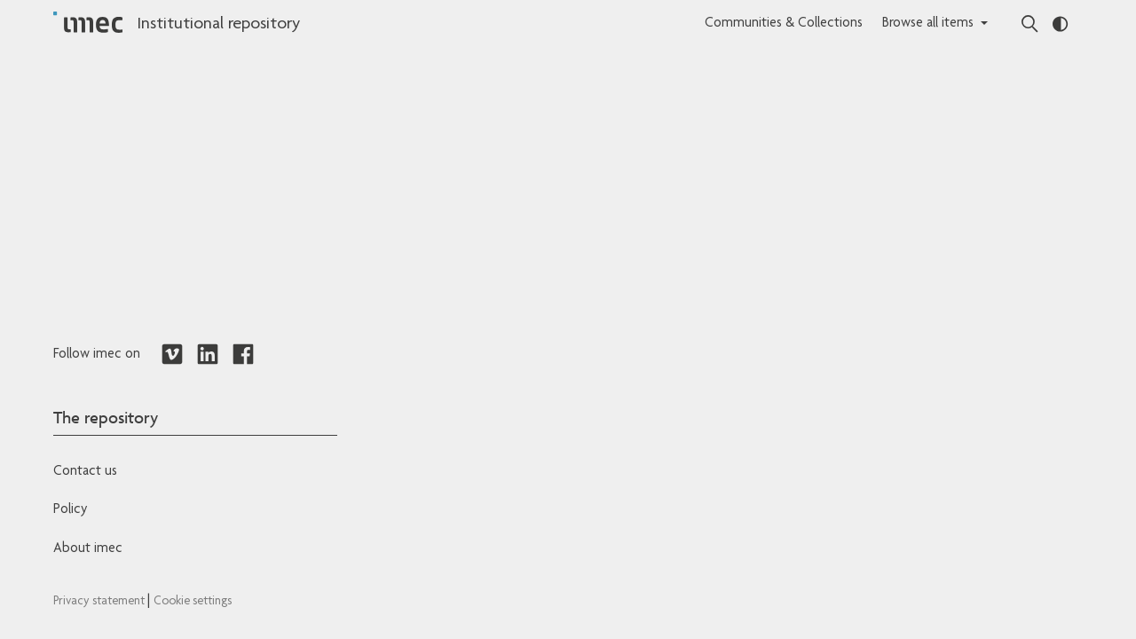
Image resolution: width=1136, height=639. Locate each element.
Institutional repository (218, 25)
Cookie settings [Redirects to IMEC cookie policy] (193, 602)
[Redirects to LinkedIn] (207, 355)
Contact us (85, 472)
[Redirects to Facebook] (243, 355)
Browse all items (928, 24)
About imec (87, 549)
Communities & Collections (784, 24)
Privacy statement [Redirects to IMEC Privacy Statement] (100, 602)
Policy (70, 510)
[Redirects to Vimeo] (172, 355)
